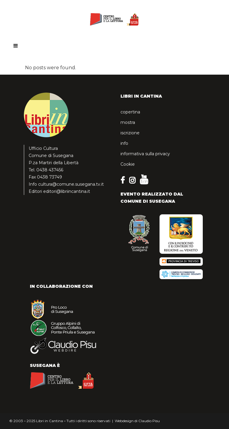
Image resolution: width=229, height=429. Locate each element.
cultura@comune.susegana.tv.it (71, 184)
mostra (127, 122)
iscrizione (130, 133)
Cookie (127, 164)
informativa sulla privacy (145, 153)
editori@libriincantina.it (66, 191)
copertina (130, 112)
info (124, 143)
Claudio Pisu (149, 421)
